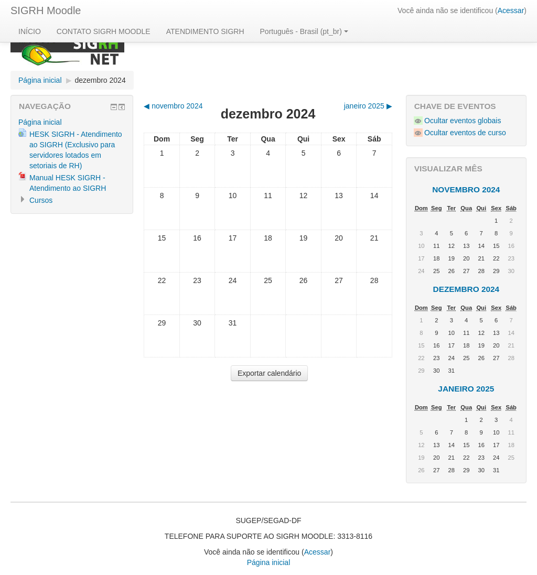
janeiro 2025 (466, 388)
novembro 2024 (466, 189)
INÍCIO (29, 31)
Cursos (40, 200)
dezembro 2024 (99, 80)
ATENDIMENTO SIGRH (205, 31)
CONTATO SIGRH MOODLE (104, 31)
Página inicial (40, 80)
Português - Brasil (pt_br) (304, 31)
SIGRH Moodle (45, 10)
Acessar (511, 10)
